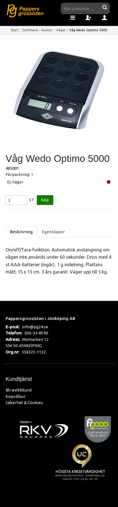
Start (15, 30)
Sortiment (30, 30)
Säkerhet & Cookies (24, 402)
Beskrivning (21, 231)
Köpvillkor (15, 396)
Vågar (61, 30)
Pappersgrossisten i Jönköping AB (40, 318)
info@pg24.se (35, 326)
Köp (45, 199)
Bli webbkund (19, 390)
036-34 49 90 (36, 333)
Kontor (47, 30)
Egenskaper (53, 231)
